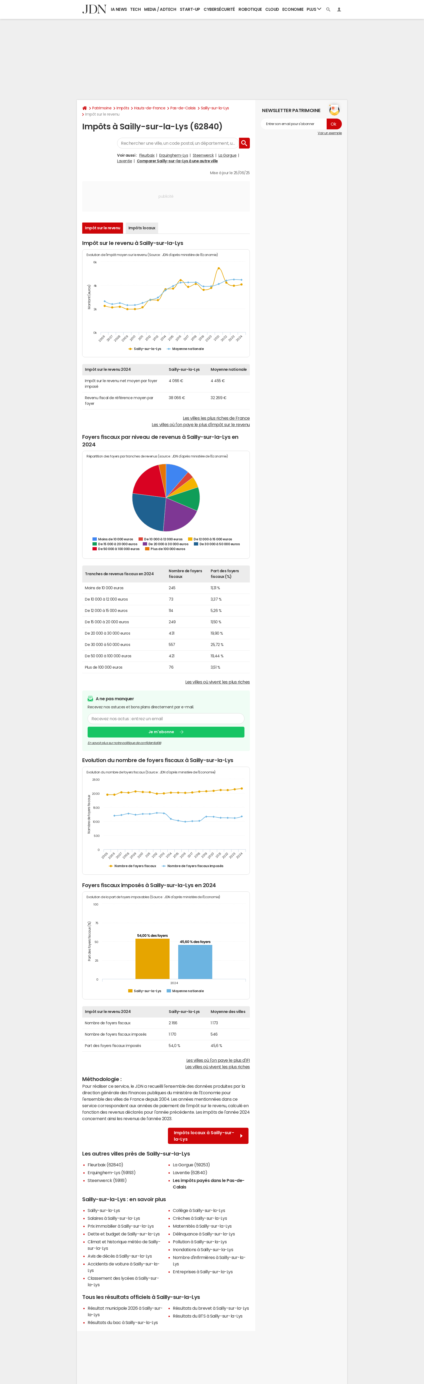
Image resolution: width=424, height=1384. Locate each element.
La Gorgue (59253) (191, 1165)
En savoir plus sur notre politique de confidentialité (124, 743)
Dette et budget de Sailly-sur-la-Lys (124, 1234)
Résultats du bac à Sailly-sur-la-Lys (123, 1322)
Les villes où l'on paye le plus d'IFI (218, 1060)
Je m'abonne (161, 732)
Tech (135, 9)
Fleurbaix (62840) (105, 1165)
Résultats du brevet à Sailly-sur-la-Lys (211, 1308)
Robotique (250, 9)
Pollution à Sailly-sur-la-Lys (200, 1242)
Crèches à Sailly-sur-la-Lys (200, 1218)
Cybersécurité (219, 9)
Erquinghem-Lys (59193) (111, 1172)
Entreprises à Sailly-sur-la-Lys (203, 1271)
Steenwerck (203, 155)
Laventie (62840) (190, 1172)
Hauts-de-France (149, 108)
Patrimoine (101, 108)
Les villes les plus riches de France (216, 418)
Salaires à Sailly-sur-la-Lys (114, 1218)
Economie (292, 9)
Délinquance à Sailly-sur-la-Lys (204, 1234)
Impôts (123, 108)
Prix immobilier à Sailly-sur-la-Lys (121, 1226)
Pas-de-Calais (183, 108)
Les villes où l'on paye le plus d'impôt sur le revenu (201, 424)
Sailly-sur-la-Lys (215, 108)
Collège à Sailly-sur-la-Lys (199, 1210)
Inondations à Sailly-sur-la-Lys (203, 1249)
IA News (119, 9)
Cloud (272, 9)
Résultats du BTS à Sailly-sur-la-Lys (208, 1316)
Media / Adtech (160, 9)
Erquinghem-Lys (173, 155)
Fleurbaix (147, 155)
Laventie (124, 161)
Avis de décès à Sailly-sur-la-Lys (120, 1256)
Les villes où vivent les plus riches (217, 682)
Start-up (190, 9)
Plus (314, 9)
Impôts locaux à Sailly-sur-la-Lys (208, 1135)
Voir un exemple (330, 133)
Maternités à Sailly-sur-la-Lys (202, 1226)
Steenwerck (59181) (107, 1180)
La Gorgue (227, 155)
